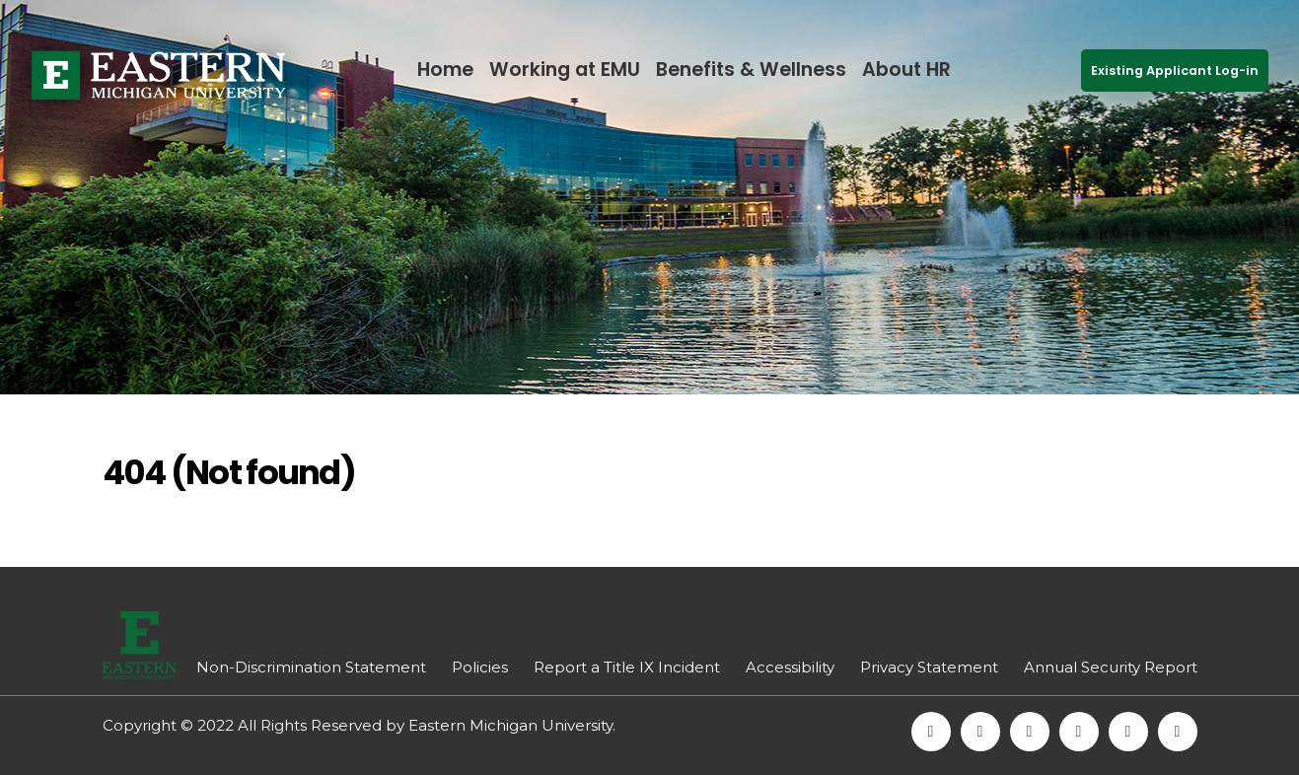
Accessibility (790, 667)
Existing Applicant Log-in (1175, 70)
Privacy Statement (929, 667)
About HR (906, 69)
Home (445, 69)
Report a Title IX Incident (627, 667)
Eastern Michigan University (510, 725)
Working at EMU (564, 69)
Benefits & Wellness (751, 69)
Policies (480, 667)
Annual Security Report (1110, 667)
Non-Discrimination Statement (311, 667)
